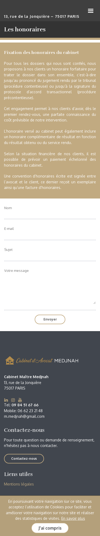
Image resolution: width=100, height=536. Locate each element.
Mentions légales (19, 484)
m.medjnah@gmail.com (24, 416)
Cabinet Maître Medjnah (41, 11)
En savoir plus (73, 518)
